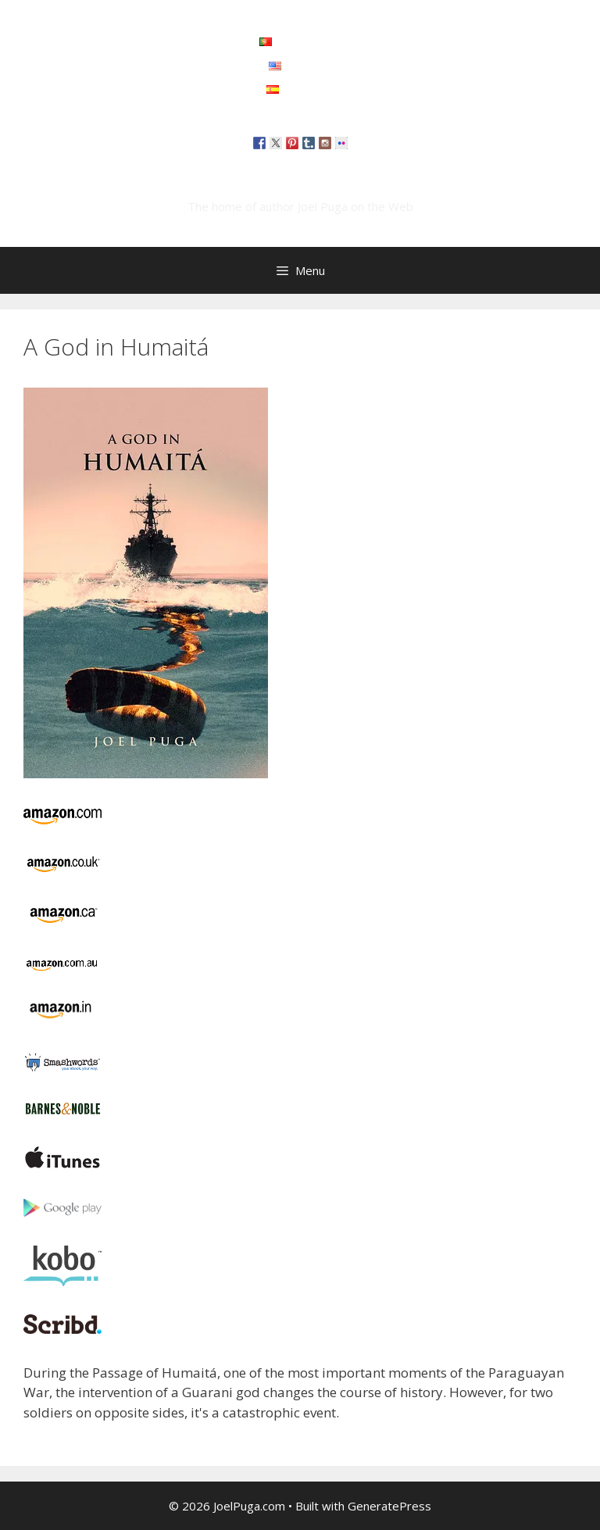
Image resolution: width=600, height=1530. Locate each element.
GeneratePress (389, 1506)
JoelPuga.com (300, 183)
